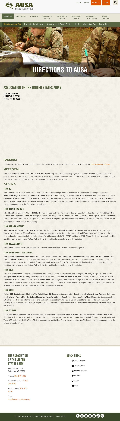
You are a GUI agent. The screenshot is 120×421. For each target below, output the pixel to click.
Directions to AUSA (12, 24)
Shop (86, 3)
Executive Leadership (34, 24)
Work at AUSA (89, 24)
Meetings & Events (47, 17)
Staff (77, 24)
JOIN (106, 3)
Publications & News (62, 17)
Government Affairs (76, 17)
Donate (95, 3)
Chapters (34, 16)
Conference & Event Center (59, 24)
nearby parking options (100, 164)
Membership (21, 16)
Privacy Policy (61, 416)
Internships (104, 24)
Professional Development (91, 17)
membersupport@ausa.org (19, 399)
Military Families (105, 17)
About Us (8, 16)
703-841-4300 (20, 376)
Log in (79, 3)
